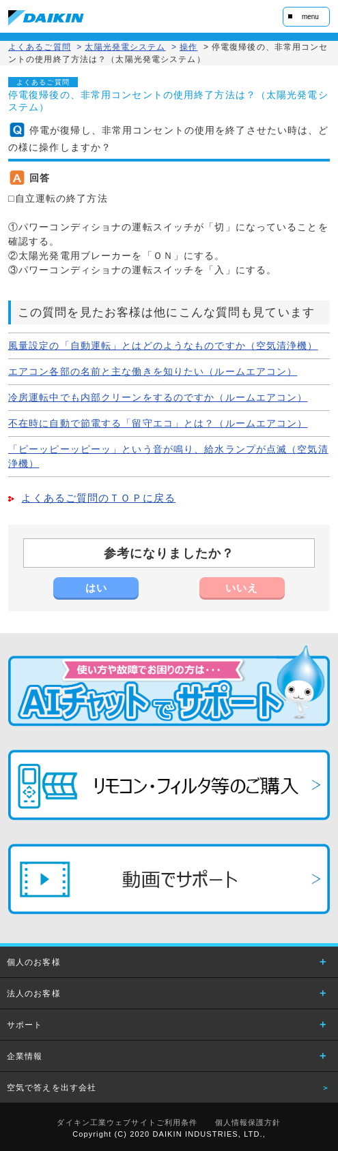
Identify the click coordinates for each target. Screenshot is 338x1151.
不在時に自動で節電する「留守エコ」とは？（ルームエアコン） (157, 423)
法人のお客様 (34, 993)
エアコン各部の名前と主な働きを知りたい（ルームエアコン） (152, 371)
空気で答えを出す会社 (51, 1087)
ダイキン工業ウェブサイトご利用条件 (127, 1122)
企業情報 (24, 1056)
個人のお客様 (34, 962)
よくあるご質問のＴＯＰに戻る (98, 498)
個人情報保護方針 (248, 1122)
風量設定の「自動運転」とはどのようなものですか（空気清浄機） (163, 345)
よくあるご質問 (39, 47)
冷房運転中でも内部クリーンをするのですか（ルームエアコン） (157, 397)
